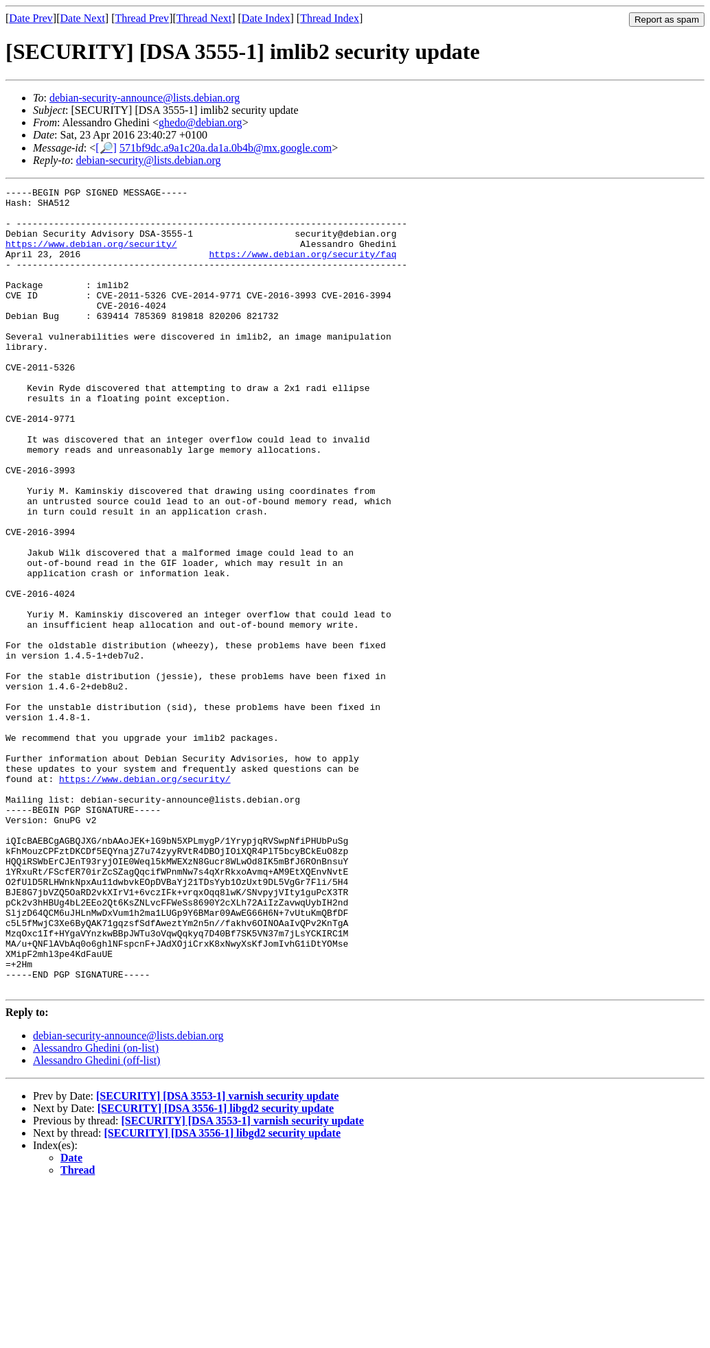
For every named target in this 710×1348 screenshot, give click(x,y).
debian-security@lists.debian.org (148, 160)
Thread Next (203, 18)
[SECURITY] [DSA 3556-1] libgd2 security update (216, 1269)
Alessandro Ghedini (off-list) (96, 1221)
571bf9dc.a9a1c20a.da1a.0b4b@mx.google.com (225, 148)
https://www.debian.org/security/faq (302, 268)
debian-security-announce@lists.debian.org (144, 98)
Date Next (82, 18)
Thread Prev (142, 18)
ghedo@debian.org (200, 122)
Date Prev (31, 18)
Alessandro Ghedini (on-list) (96, 1208)
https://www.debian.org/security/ (91, 256)
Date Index (266, 18)
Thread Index (329, 18)
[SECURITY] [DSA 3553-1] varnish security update (217, 1256)
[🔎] (106, 148)
